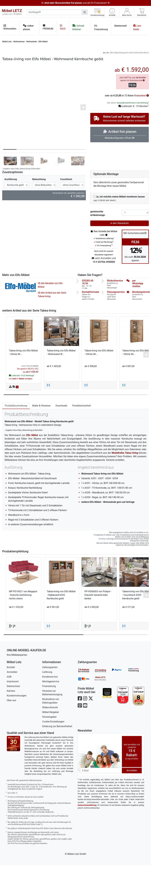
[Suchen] (85, 12)
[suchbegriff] (54, 12)
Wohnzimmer (19, 41)
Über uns (11, 710)
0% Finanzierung (101, 27)
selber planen (28, 27)
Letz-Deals (137, 27)
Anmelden (12, 681)
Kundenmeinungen (16, 705)
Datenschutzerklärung (87, 815)
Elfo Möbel (43, 41)
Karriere (11, 700)
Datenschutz (13, 696)
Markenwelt (120, 25)
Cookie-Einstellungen (53, 731)
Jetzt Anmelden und (103, 270)
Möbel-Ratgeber (50, 721)
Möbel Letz (7, 41)
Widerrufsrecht (50, 717)
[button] (112, 12)
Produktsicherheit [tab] (81, 415)
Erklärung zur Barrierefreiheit (57, 736)
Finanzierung (49, 696)
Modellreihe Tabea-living (125, 462)
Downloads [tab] (61, 415)
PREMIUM (48, 27)
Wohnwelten (9, 27)
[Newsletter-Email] (101, 780)
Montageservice (50, 691)
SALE (63, 27)
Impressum (13, 691)
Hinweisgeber (49, 726)
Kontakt (11, 677)
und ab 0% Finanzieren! (75, 2)
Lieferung (47, 681)
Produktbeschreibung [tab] (16, 415)
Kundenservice (50, 686)
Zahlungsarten (49, 677)
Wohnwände (31, 41)
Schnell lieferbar (78, 27)
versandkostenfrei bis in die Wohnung (132, 112)
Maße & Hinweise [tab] (41, 415)
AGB (9, 686)
